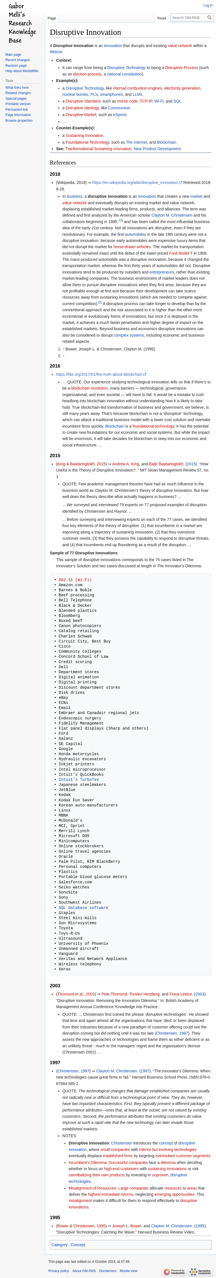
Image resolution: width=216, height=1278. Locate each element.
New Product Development (157, 148)
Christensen (121, 1143)
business (74, 196)
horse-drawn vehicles (132, 247)
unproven (160, 1175)
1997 (145, 1071)
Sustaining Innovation (84, 135)
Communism (119, 108)
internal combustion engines (137, 88)
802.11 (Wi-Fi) (75, 580)
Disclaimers (107, 1271)
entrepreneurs (162, 272)
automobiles (135, 234)
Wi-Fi (159, 101)
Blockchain (166, 142)
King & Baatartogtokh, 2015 (81, 464)
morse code (127, 101)
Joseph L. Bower (126, 1226)
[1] (121, 220)
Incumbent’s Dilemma (87, 1162)
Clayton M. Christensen (172, 215)
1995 (199, 1226)
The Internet (136, 142)
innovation (113, 45)
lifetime (56, 52)
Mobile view (129, 1271)
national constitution (124, 74)
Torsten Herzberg (144, 994)
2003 (199, 994)
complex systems (129, 335)
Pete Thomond (114, 994)
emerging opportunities (174, 1194)
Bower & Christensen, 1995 (81, 1226)
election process (87, 74)
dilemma (168, 1162)
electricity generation (182, 88)
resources (172, 1188)
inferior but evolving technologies (168, 1149)
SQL (177, 101)
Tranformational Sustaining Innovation (99, 148)
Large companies (133, 1188)
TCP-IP (146, 101)
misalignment (80, 1200)
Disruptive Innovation (73, 45)
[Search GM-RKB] (192, 17)
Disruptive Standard (83, 101)
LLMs (137, 94)
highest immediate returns (110, 1194)
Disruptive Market (81, 114)
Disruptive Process (181, 67)
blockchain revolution (89, 388)
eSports (120, 114)
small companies (115, 1149)
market (196, 196)
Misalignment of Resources (92, 1188)
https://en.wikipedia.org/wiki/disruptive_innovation (135, 182)
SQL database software (83, 907)
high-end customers (121, 1168)
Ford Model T (181, 253)
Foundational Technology (87, 142)
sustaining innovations (167, 1168)
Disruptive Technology (126, 67)
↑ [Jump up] (63, 349)
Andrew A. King (125, 464)
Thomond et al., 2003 (75, 994)
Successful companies (128, 1162)
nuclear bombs (75, 94)
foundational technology (153, 426)
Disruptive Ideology (82, 108)
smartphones (111, 94)
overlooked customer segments (182, 1155)
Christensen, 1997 (172, 1033)
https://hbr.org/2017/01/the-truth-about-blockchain (99, 374)
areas (192, 1188)
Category (59, 1245)
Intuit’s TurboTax (79, 779)
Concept (78, 1245)
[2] (100, 302)
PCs (94, 94)
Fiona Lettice (180, 994)
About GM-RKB (84, 1271)
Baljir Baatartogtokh (166, 464)
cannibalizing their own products (97, 1175)
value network (180, 45)
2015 (191, 464)
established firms (117, 1155)
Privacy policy (58, 1271)
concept (166, 1143)
